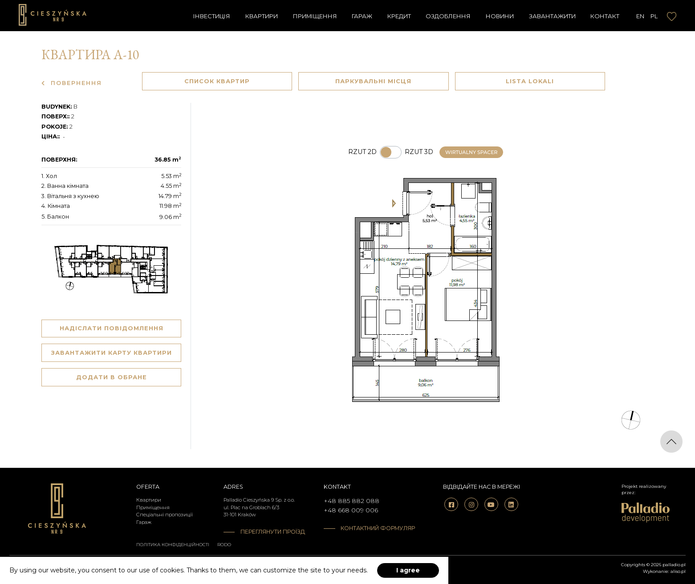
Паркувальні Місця (373, 81)
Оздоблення (448, 16)
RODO (224, 544)
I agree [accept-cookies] (408, 570)
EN (640, 16)
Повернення (71, 83)
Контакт (604, 16)
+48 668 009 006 (351, 510)
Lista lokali (530, 81)
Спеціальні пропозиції (164, 514)
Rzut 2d (362, 152)
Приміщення (315, 16)
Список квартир (217, 81)
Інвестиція (211, 16)
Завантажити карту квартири (111, 352)
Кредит (399, 16)
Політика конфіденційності (172, 544)
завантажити (552, 16)
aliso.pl (678, 571)
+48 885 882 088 (351, 501)
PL (654, 16)
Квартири (261, 16)
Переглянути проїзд (272, 531)
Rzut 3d (419, 152)
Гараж (362, 16)
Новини (500, 16)
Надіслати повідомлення (111, 328)
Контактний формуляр (372, 528)
